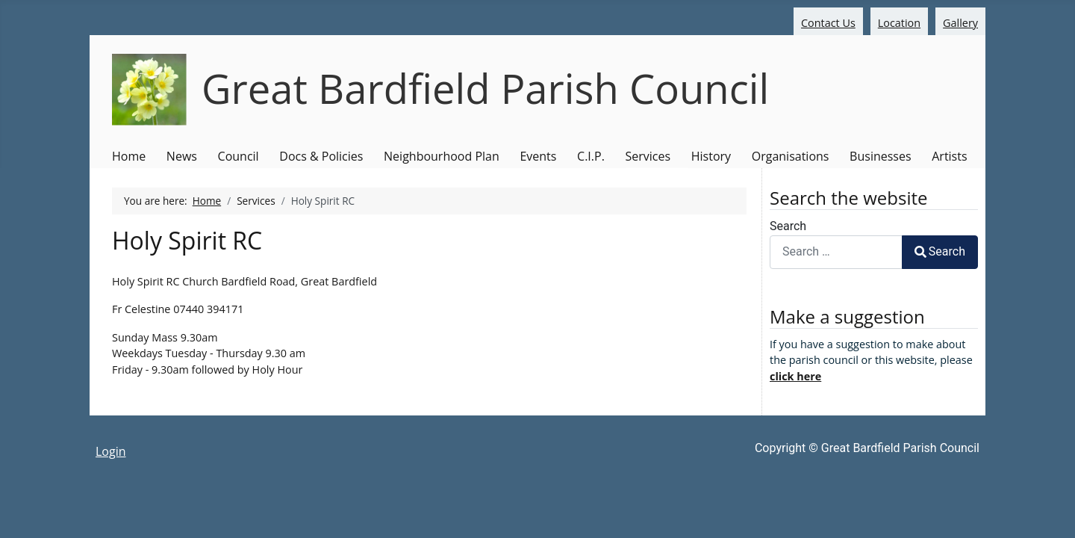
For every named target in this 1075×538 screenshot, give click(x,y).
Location (899, 23)
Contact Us (828, 23)
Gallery (960, 23)
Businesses (880, 156)
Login (111, 451)
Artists (949, 156)
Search (788, 226)
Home (129, 156)
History (711, 156)
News (181, 156)
